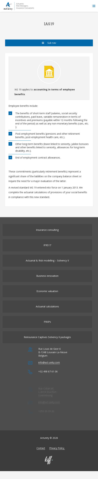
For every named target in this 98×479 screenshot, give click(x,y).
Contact (40, 452)
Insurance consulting (47, 234)
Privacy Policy (57, 452)
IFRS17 (47, 249)
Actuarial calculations (47, 310)
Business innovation (47, 280)
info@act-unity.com (49, 371)
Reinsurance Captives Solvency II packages (47, 341)
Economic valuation (47, 295)
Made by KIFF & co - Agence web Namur (49, 464)
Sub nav (49, 42)
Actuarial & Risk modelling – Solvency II (47, 264)
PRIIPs (47, 326)
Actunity (18, 6)
